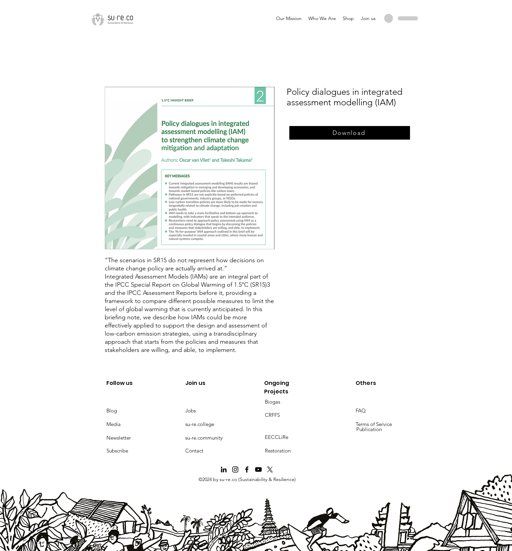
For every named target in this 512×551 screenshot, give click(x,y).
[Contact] (209, 451)
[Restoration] (289, 451)
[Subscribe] (130, 451)
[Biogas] (289, 402)
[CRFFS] (289, 415)
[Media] (130, 424)
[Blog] (130, 410)
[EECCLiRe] (289, 437)
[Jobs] (209, 410)
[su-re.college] (209, 424)
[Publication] (380, 429)
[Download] (349, 133)
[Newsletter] (130, 438)
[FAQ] (380, 410)
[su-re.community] (209, 438)
